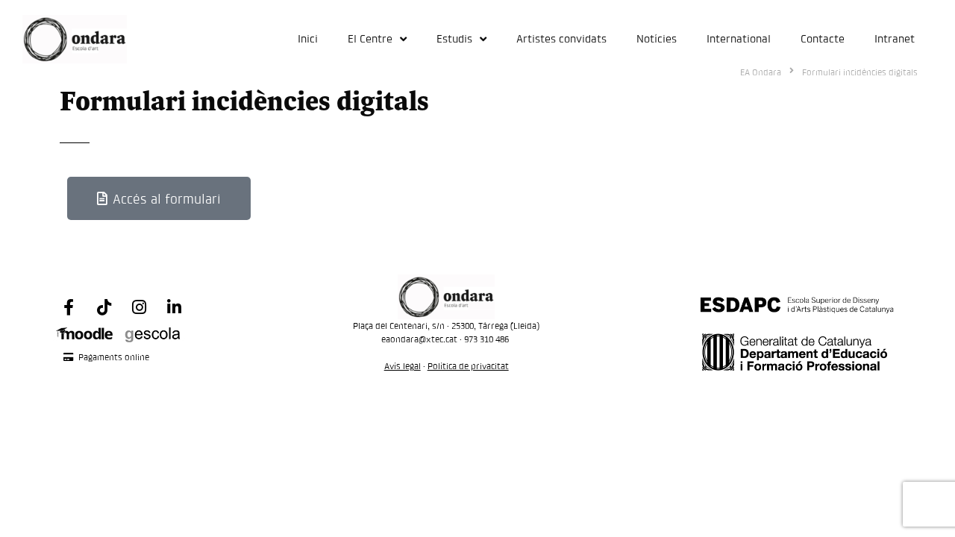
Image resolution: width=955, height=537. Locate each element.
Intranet (894, 38)
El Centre (377, 39)
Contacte (823, 38)
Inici (308, 38)
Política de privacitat (468, 366)
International (739, 38)
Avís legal (402, 366)
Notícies (656, 38)
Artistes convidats (561, 38)
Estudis (461, 39)
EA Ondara (760, 72)
